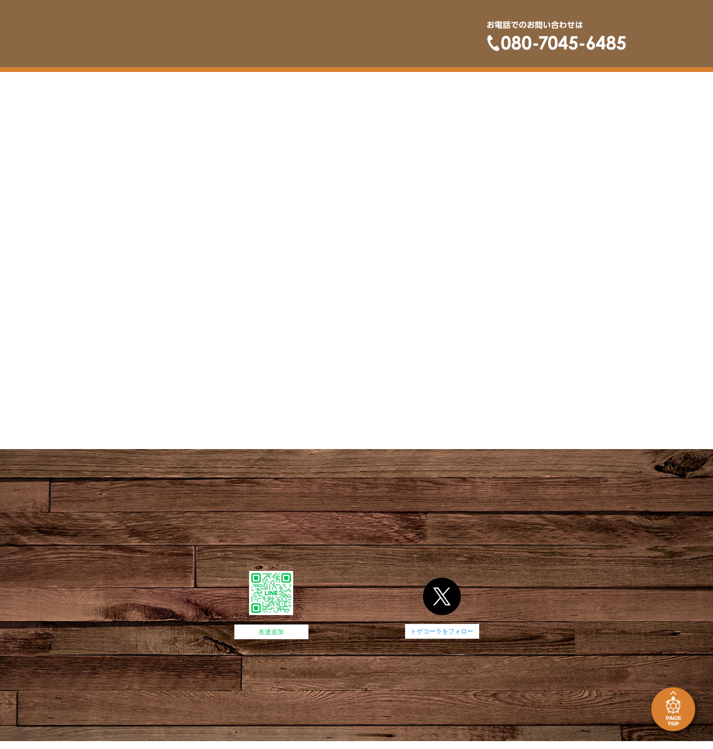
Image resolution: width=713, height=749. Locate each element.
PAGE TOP (674, 710)
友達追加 (271, 632)
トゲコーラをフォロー (441, 631)
